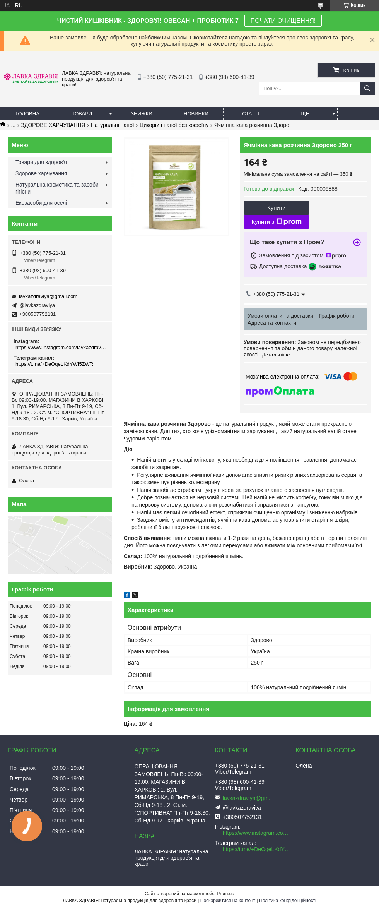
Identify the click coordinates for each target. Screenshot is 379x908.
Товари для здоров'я (41, 162)
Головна (27, 113)
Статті (250, 113)
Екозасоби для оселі (41, 203)
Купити (276, 207)
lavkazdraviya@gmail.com (48, 296)
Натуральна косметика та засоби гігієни (57, 188)
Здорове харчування (41, 173)
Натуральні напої (112, 125)
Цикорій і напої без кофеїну (174, 125)
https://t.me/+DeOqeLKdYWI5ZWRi (54, 364)
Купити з (276, 221)
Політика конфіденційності (287, 900)
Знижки (141, 113)
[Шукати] (367, 88)
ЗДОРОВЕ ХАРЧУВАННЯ (53, 125)
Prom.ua (225, 893)
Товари (82, 113)
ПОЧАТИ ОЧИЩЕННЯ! (283, 20)
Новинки (196, 113)
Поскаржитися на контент (227, 900)
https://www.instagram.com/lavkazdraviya (60, 347)
